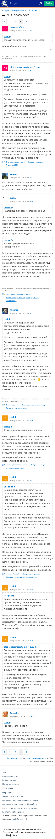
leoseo (7, 207)
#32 (31, 70)
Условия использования (13, 796)
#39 (31, 640)
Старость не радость (36, 162)
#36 (31, 420)
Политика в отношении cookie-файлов (19, 804)
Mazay (7, 426)
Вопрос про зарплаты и (32, 574)
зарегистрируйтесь (36, 758)
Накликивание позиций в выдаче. (35, 405)
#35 (31, 313)
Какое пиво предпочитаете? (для (18, 294)
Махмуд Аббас (17, 27)
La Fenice (8, 486)
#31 (31, 30)
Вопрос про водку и (39, 465)
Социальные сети (10, 776)
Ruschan (14, 309)
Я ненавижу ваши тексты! (15, 162)
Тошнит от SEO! (12, 165)
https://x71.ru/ (15, 56)
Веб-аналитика (9, 780)
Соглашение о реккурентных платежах (19, 808)
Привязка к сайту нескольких (17, 408)
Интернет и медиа (10, 784)
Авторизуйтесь (14, 758)
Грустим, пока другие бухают (17, 465)
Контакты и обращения (13, 811)
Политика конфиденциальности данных (20, 800)
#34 (31, 201)
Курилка (33, 10)
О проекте (7, 792)
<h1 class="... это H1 (13, 574)
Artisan (13, 198)
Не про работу (19, 10)
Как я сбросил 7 (12, 301)
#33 (31, 177)
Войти (49, 3)
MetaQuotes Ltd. (20, 819)
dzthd (7, 36)
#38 (31, 589)
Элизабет (15, 712)
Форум (5, 10)
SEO (4, 772)
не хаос (14, 174)
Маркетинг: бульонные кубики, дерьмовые (22, 297)
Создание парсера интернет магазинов (21, 577)
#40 (32, 716)
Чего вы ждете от (12, 405)
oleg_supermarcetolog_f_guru (25, 67)
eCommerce (7, 788)
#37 (31, 480)
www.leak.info (7, 288)
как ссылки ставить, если (15, 468)
